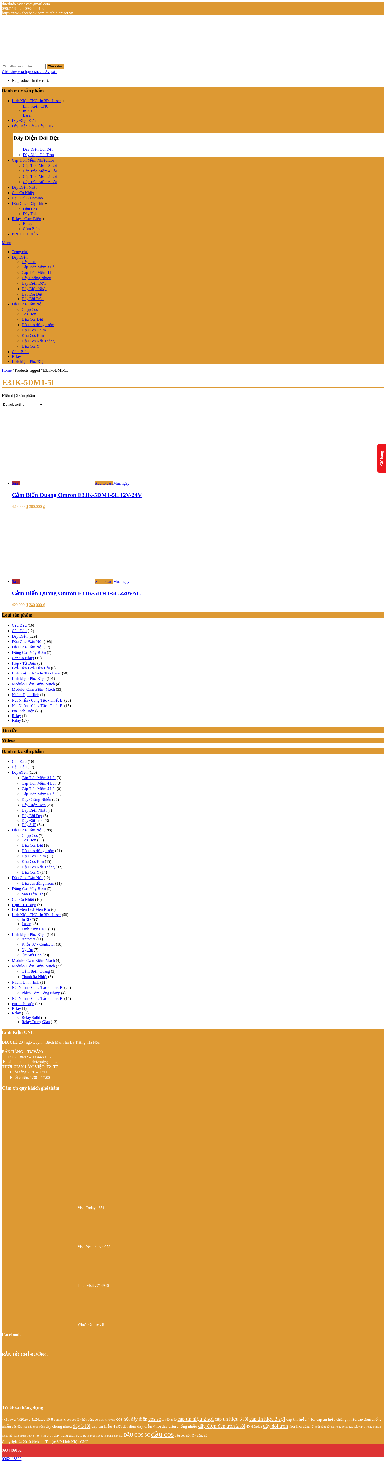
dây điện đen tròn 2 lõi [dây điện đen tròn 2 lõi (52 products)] (221, 1426)
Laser (27, 115)
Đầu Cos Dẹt (32, 319)
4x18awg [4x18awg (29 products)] (9, 1419)
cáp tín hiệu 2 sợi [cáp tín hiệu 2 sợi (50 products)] (195, 1419)
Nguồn (27, 950)
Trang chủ (20, 252)
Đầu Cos (30, 209)
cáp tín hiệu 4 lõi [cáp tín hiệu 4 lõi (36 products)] (300, 1419)
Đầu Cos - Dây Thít (27, 203)
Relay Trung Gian (36, 1022)
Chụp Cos (30, 309)
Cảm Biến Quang (36, 971)
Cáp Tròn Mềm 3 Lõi (40, 166)
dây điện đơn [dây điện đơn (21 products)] (254, 1426)
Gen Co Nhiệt (23, 193)
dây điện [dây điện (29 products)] (129, 1426)
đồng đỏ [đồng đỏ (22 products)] (202, 1435)
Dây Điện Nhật (24, 187)
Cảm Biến (31, 229)
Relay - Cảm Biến (26, 219)
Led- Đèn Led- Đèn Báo (31, 668)
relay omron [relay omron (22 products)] (373, 1426)
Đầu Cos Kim (33, 335)
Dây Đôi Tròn (33, 299)
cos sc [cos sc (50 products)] (154, 1419)
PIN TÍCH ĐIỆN (25, 234)
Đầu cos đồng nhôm (38, 325)
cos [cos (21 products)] (69, 1419)
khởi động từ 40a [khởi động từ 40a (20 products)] (324, 1426)
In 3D (27, 111)
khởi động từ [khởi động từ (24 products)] (305, 1426)
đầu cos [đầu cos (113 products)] (162, 1434)
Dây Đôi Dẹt (32, 294)
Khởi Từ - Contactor (38, 944)
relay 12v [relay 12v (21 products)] (347, 1426)
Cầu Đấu (19, 625)
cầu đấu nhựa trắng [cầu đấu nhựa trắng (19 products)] (34, 1426)
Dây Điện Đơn (24, 120)
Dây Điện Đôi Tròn (38, 155)
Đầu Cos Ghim (34, 330)
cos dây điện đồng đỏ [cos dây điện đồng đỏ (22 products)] (85, 1419)
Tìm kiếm (55, 66)
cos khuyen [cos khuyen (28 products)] (107, 1419)
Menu (6, 243)
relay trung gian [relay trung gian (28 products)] (63, 1435)
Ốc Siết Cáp (32, 955)
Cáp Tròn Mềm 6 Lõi (40, 182)
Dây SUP (29, 262)
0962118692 (11, 1459)
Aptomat (28, 939)
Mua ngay (121, 483)
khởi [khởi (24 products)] (292, 1426)
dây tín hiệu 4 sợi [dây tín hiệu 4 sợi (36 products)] (106, 1426)
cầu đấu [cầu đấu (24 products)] (17, 1426)
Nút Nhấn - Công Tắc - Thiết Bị (38, 700)
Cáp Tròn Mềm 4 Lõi (40, 171)
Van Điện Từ (32, 894)
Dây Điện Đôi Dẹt (38, 149)
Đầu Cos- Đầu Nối (27, 304)
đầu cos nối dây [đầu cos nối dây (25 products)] (185, 1435)
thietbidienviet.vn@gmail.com (39, 1061)
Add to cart (104, 483)
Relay (27, 223)
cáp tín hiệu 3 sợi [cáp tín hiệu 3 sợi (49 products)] (267, 1419)
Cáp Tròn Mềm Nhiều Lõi (33, 160)
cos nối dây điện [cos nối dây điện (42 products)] (131, 1419)
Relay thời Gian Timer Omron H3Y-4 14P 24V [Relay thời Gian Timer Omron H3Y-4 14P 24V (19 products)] (26, 1435)
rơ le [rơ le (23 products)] (79, 1435)
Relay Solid (31, 1017)
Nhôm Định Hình (25, 695)
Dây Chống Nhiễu (36, 278)
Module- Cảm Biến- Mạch (33, 684)
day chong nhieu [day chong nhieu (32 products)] (59, 1426)
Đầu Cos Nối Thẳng (38, 341)
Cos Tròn (29, 314)
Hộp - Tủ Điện (24, 663)
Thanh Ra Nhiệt (34, 977)
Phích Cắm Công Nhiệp (41, 993)
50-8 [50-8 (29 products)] (49, 1419)
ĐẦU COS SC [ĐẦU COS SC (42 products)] (137, 1435)
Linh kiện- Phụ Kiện (29, 362)
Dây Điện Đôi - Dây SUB (32, 126)
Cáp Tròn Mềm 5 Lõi (40, 176)
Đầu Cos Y (30, 346)
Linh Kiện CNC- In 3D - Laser (36, 101)
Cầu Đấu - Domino (27, 198)
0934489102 (12, 1450)
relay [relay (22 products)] (338, 1426)
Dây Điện (20, 257)
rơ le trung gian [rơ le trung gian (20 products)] (109, 1435)
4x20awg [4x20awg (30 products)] (23, 1419)
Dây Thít (30, 214)
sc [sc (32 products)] (120, 1435)
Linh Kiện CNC (35, 106)
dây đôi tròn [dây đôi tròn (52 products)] (275, 1426)
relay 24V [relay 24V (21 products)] (359, 1426)
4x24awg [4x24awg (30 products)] (38, 1419)
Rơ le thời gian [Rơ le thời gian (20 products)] (91, 1435)
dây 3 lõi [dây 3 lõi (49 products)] (81, 1426)
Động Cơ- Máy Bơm (29, 652)
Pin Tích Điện (23, 711)
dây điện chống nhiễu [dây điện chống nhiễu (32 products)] (179, 1426)
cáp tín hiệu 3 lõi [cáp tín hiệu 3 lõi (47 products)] (231, 1419)
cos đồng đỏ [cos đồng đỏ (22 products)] (169, 1419)
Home (7, 370)
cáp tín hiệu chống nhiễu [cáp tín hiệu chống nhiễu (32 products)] (336, 1419)
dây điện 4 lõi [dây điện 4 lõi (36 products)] (149, 1426)
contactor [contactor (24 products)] (60, 1419)
